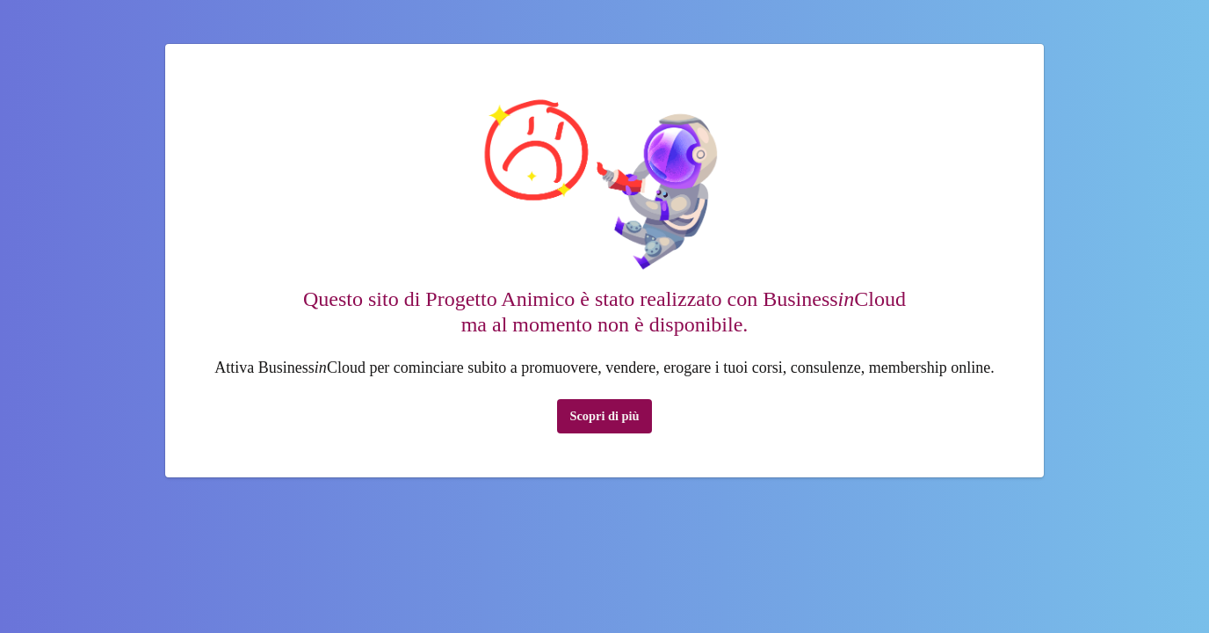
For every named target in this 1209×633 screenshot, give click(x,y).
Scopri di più (604, 416)
